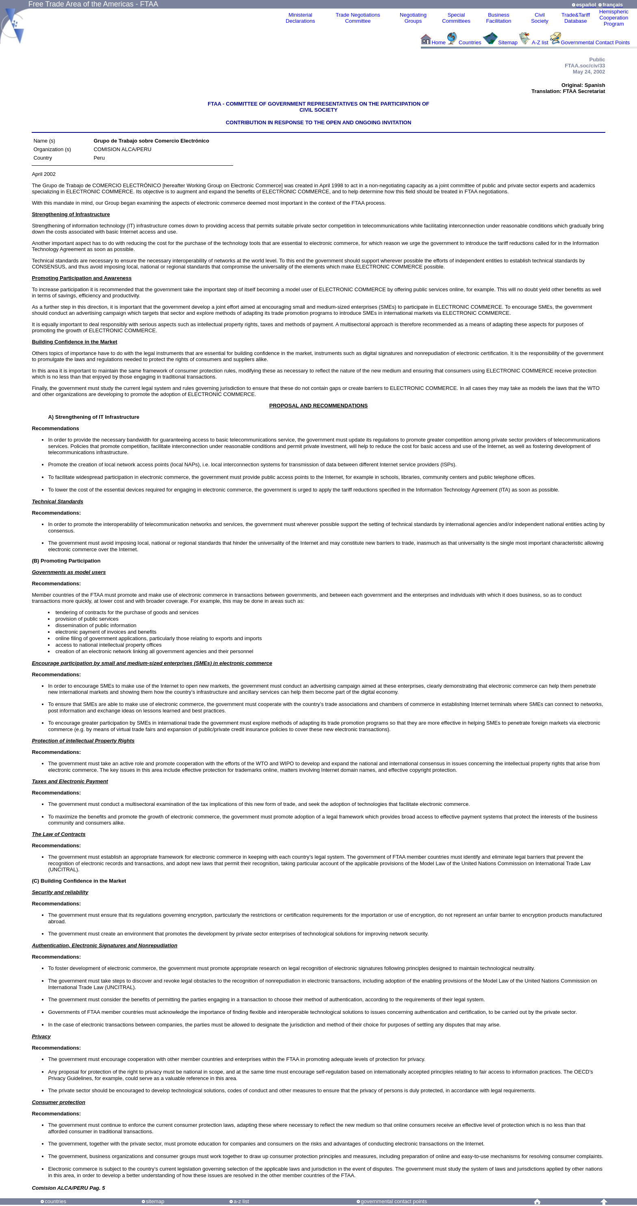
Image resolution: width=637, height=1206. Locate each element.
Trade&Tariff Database (575, 18)
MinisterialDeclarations (300, 18)
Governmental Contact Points (595, 42)
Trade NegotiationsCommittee (358, 18)
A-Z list (540, 42)
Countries (471, 42)
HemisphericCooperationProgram (613, 18)
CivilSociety (539, 18)
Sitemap (508, 42)
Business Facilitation (498, 18)
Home (438, 42)
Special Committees (456, 18)
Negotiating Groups (413, 18)
